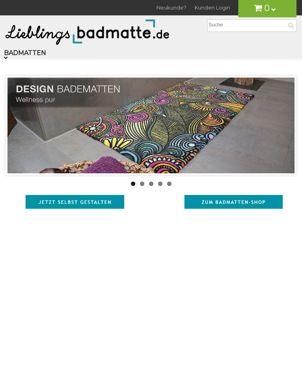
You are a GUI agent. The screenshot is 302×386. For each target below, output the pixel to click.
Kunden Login (212, 7)
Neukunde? (171, 7)
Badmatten (25, 53)
